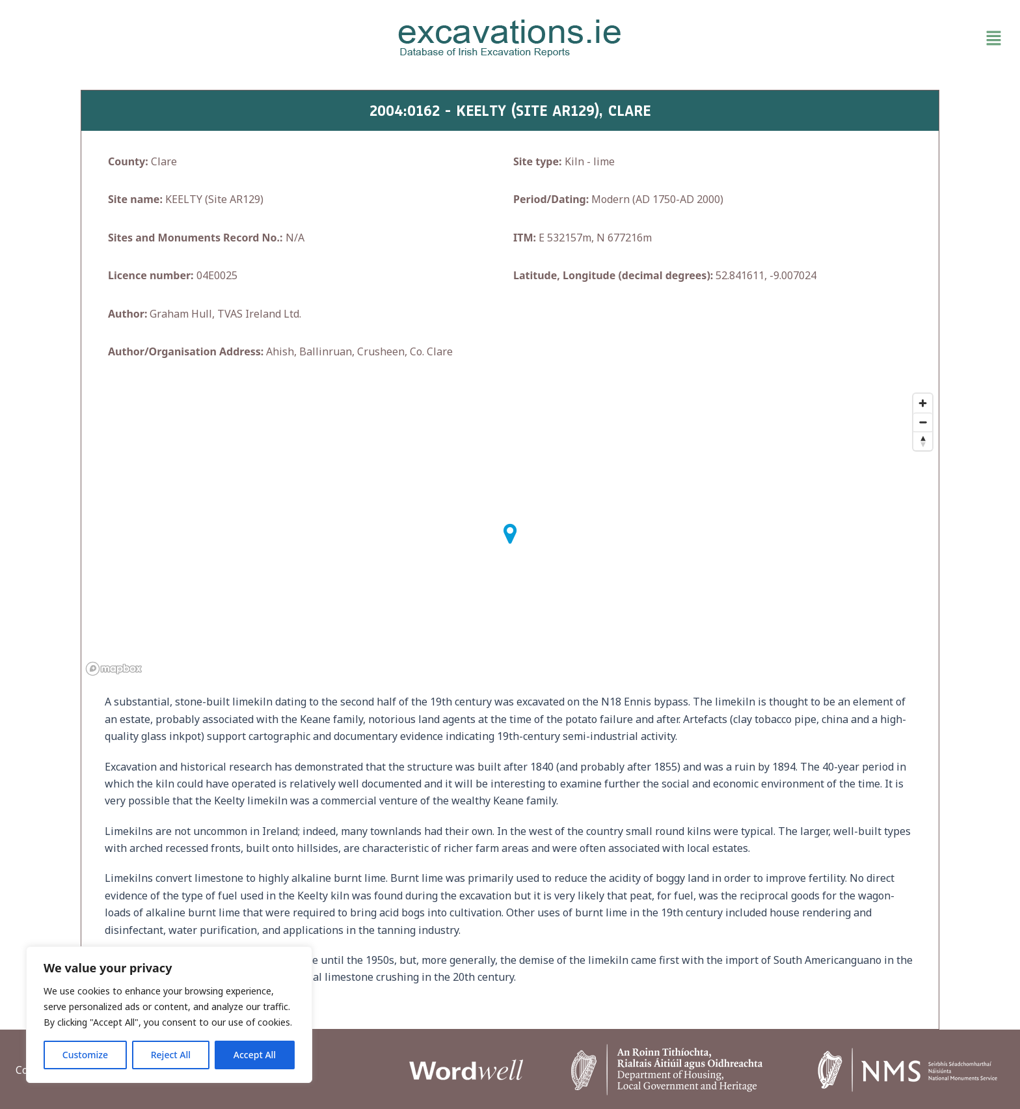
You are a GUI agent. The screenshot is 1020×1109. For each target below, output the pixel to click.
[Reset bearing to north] (922, 440)
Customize (85, 1054)
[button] (845, 38)
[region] (169, 1014)
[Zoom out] (922, 422)
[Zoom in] (922, 403)
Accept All (255, 1054)
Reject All (171, 1054)
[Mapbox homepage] (113, 668)
